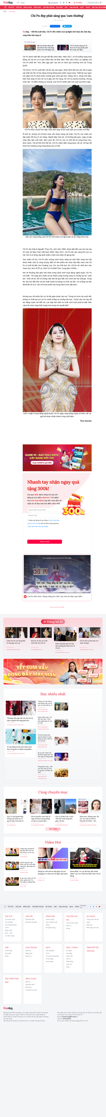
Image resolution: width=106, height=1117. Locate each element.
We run (27, 982)
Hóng (68, 928)
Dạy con (28, 950)
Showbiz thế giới (31, 922)
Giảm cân (69, 956)
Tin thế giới (9, 922)
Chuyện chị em (48, 7)
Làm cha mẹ (74, 7)
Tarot (47, 953)
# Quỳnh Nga (24, 872)
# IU (15, 825)
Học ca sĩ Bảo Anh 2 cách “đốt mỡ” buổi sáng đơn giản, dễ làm (64, 819)
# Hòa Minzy (23, 856)
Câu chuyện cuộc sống (51, 923)
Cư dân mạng (9, 936)
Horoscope (49, 961)
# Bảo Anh (65, 825)
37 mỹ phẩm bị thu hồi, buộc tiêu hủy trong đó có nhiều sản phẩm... (20, 748)
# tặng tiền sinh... (43, 747)
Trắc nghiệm (50, 950)
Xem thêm (53, 829)
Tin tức (11, 7)
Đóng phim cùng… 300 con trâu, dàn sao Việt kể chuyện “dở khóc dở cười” (45, 769)
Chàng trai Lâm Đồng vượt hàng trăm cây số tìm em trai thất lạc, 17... (45, 703)
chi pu (22, 3)
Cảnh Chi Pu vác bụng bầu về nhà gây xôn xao (16, 642)
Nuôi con (28, 956)
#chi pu (52, 607)
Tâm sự (68, 926)
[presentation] (42, 533)
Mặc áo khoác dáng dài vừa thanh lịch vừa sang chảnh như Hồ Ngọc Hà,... (46, 48)
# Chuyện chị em (12, 725)
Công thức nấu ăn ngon (93, 921)
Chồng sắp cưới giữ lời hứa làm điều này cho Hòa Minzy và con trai (27, 850)
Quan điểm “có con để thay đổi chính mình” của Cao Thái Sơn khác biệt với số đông (85, 873)
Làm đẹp (12, 11)
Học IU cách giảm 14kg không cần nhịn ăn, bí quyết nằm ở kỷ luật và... (15, 819)
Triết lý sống (50, 919)
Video (88, 7)
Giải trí (19, 7)
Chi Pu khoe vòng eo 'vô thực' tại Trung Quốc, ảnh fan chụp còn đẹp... (79, 48)
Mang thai (28, 953)
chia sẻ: (45, 26)
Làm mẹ (69, 964)
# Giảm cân (41, 880)
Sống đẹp (37, 7)
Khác (68, 967)
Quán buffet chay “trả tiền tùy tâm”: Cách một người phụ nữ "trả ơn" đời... (45, 720)
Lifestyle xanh (30, 984)
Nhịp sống (69, 961)
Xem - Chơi (9, 933)
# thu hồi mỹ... (21, 753)
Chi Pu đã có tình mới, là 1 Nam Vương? (89, 642)
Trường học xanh (31, 990)
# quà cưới (20, 725)
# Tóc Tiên (50, 760)
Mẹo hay (89, 925)
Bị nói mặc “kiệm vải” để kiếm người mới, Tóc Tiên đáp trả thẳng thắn (45, 755)
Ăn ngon (59, 7)
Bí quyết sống (50, 927)
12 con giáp (49, 959)
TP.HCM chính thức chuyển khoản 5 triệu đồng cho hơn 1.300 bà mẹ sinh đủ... (45, 738)
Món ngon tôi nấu (93, 927)
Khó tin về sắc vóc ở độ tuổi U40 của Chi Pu (39, 642)
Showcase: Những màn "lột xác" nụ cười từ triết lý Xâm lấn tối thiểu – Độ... (89, 819)
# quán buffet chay (43, 729)
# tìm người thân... (43, 711)
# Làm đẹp (34, 649)
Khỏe (7, 956)
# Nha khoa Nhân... (91, 825)
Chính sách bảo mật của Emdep (37, 526)
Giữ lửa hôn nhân (72, 923)
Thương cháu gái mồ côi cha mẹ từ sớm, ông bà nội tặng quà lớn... (20, 719)
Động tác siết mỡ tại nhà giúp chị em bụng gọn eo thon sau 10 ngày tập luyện (53, 872)
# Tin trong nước (12, 753)
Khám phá (8, 930)
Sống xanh (27, 7)
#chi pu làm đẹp (59, 607)
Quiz (82, 7)
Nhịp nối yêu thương (93, 949)
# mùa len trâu (42, 778)
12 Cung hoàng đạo (52, 956)
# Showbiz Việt (11, 649)
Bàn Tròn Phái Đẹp (12, 980)
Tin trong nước (10, 919)
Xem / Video (72, 947)
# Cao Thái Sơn (74, 880)
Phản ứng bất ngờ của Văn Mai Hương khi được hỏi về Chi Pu (65, 646)
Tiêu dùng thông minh (10, 926)
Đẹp (66, 7)
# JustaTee (41, 825)
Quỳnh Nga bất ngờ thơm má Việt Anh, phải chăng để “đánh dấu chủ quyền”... (27, 865)
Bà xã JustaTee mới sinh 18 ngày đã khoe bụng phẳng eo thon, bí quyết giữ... (40, 819)
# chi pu (17, 649)
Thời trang (8, 950)
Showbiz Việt (29, 919)
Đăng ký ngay (44, 541)
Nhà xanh (28, 987)
